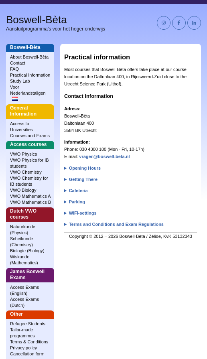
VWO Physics (23, 154)
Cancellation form (27, 353)
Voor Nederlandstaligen (28, 93)
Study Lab (20, 81)
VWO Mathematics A (30, 196)
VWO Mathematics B (30, 202)
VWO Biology (23, 190)
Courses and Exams (30, 135)
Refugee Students (27, 323)
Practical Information (30, 75)
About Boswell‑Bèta (29, 57)
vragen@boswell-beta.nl (104, 156)
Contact (17, 63)
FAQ (14, 69)
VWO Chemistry (26, 172)
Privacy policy (23, 347)
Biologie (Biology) (27, 250)
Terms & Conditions (29, 341)
